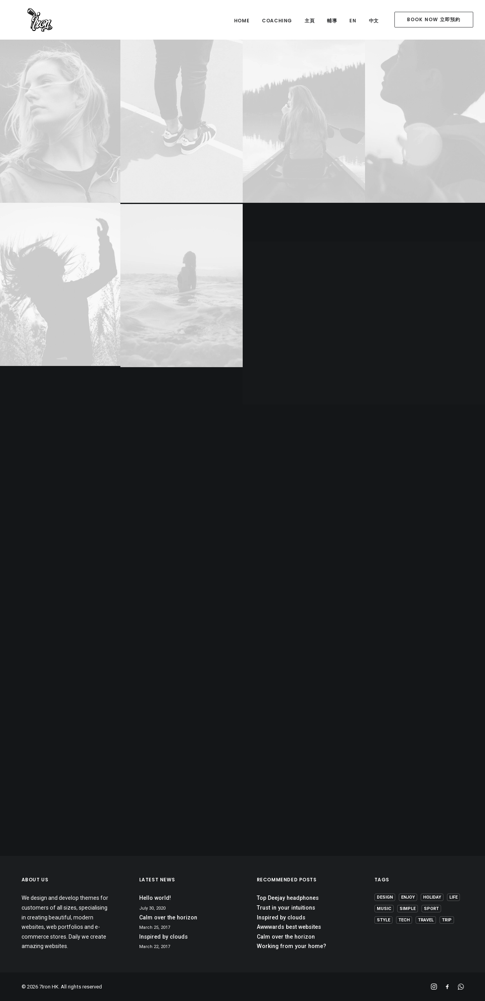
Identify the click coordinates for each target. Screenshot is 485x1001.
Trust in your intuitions (286, 908)
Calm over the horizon (168, 917)
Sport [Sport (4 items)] (431, 908)
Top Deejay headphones (288, 898)
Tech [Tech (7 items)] (404, 920)
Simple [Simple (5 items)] (408, 908)
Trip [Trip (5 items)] (447, 920)
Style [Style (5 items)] (383, 920)
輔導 (332, 20)
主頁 (309, 20)
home (241, 20)
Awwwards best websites (289, 927)
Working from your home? (291, 946)
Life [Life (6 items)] (453, 897)
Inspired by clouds (163, 937)
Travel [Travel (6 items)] (426, 920)
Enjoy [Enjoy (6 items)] (408, 897)
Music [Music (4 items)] (384, 908)
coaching (277, 20)
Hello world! (155, 898)
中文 (374, 20)
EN (352, 20)
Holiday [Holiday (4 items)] (432, 897)
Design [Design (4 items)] (385, 897)
